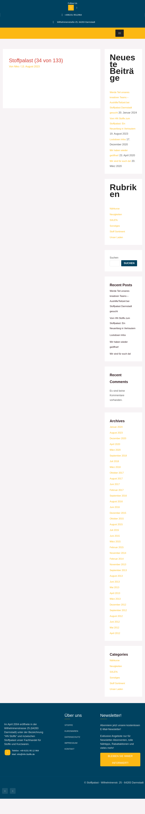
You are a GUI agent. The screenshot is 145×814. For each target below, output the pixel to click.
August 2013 (117, 591)
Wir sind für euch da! (121, 171)
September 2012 (119, 625)
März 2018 (116, 482)
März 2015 (116, 556)
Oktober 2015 (117, 533)
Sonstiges (115, 236)
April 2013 (115, 608)
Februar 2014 (117, 574)
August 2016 (117, 516)
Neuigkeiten (116, 224)
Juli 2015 (115, 545)
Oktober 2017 (117, 488)
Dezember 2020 (119, 453)
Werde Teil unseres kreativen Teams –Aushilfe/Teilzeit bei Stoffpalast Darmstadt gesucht (122, 102)
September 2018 (119, 470)
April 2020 (115, 459)
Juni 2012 (115, 637)
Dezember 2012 (119, 619)
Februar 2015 (117, 562)
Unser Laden (117, 247)
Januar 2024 (117, 442)
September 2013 (119, 585)
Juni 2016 (115, 522)
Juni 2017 (115, 499)
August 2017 (117, 493)
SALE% (114, 230)
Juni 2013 (115, 597)
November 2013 (119, 579)
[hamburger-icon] (119, 33)
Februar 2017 (117, 505)
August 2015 (117, 539)
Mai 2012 (115, 642)
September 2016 (119, 511)
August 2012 (117, 631)
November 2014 (119, 568)
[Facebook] (71, 7)
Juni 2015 (115, 551)
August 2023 (117, 448)
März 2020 (116, 465)
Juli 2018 (115, 476)
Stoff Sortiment (118, 241)
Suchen (114, 267)
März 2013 (116, 614)
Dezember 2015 (119, 528)
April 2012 (115, 648)
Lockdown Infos (118, 149)
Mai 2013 (115, 602)
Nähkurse (115, 218)
